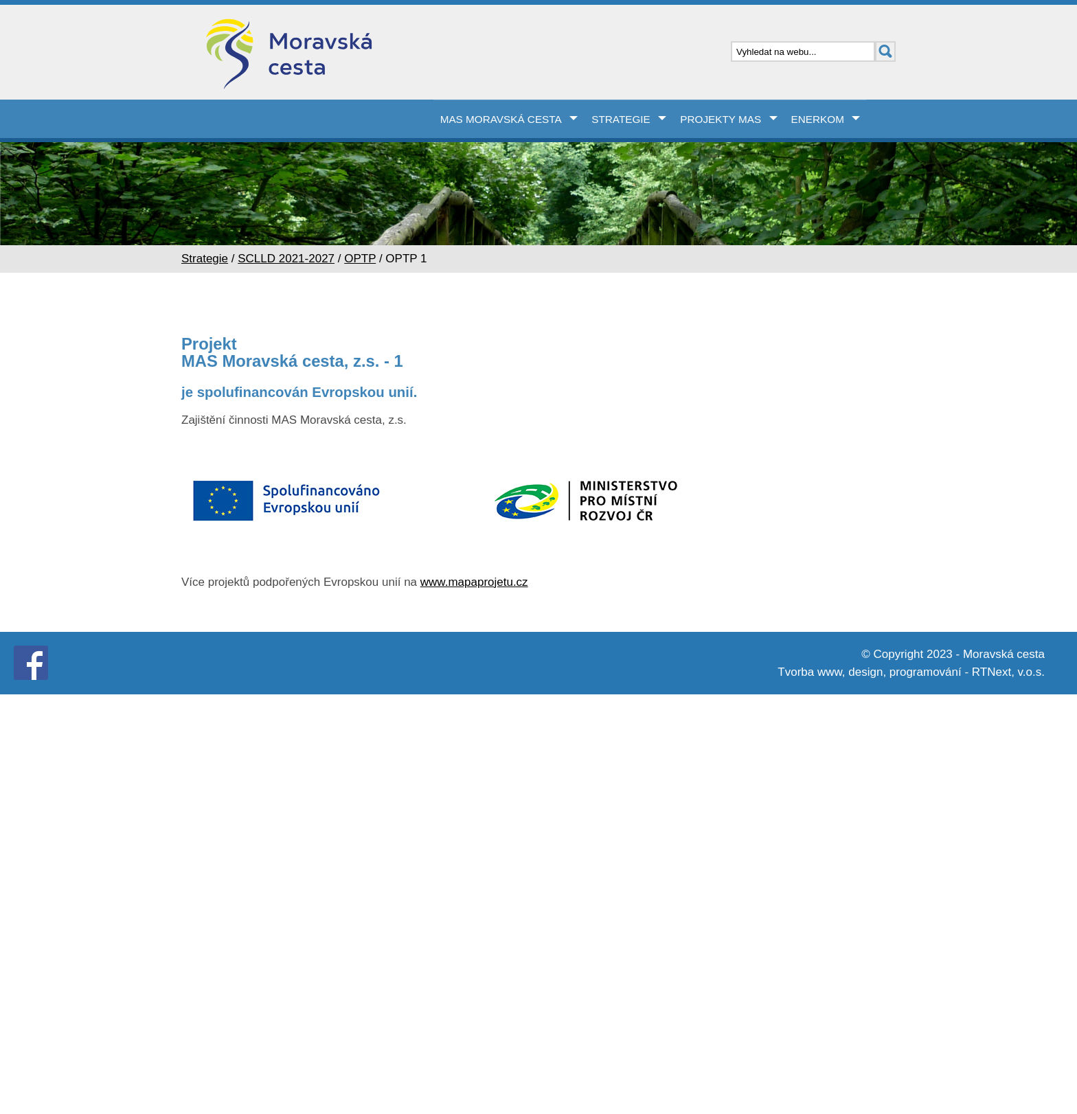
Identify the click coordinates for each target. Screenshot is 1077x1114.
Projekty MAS (720, 119)
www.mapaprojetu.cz (474, 582)
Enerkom (817, 119)
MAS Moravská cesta (501, 119)
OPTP (360, 258)
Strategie (620, 119)
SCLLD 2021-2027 (286, 258)
